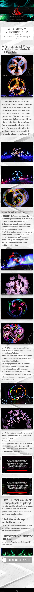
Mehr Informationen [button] (17, 469)
